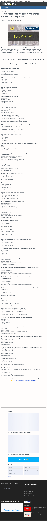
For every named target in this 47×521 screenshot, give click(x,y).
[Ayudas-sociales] (31, 467)
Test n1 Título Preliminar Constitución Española (24, 380)
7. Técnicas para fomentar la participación (19, 454)
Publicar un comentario (23, 405)
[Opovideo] (31, 470)
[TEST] (31, 473)
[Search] (44, 4)
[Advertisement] (23, 392)
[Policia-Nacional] (15, 473)
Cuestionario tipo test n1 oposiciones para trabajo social (18, 1)
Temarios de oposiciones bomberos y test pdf (38, 508)
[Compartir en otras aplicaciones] (20, 20)
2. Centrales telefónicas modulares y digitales (20, 432)
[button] (43, 1)
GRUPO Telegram (23, 459)
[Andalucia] (15, 467)
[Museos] (15, 470)
